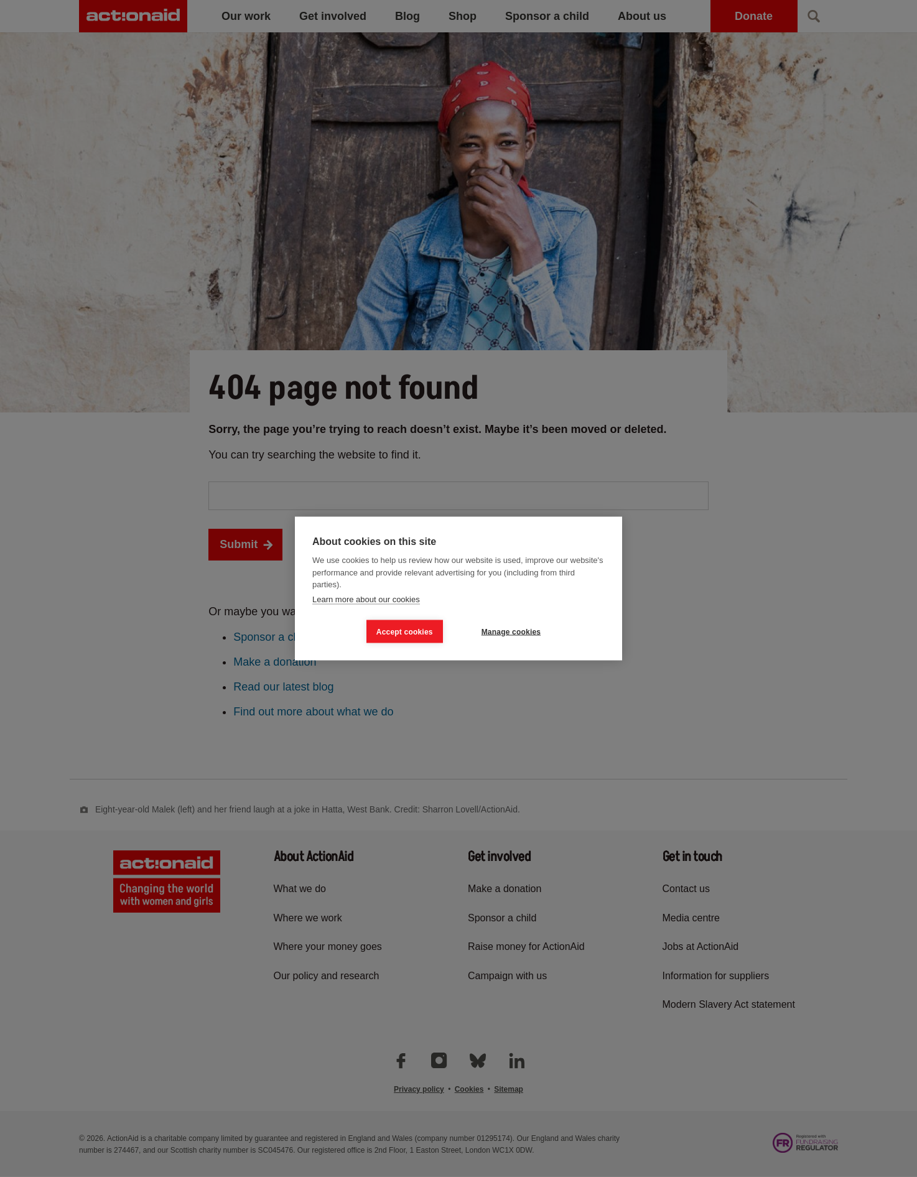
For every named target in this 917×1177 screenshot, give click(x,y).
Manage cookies (511, 631)
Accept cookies (404, 631)
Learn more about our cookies (366, 598)
